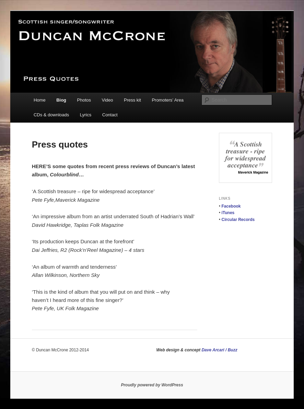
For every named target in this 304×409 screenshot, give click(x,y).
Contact (110, 114)
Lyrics (85, 114)
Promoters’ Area (168, 100)
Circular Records (238, 219)
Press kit (132, 100)
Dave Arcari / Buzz (219, 350)
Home (40, 100)
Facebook (231, 206)
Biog (61, 100)
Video (107, 100)
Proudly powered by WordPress (152, 385)
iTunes (228, 212)
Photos (84, 100)
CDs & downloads (51, 114)
